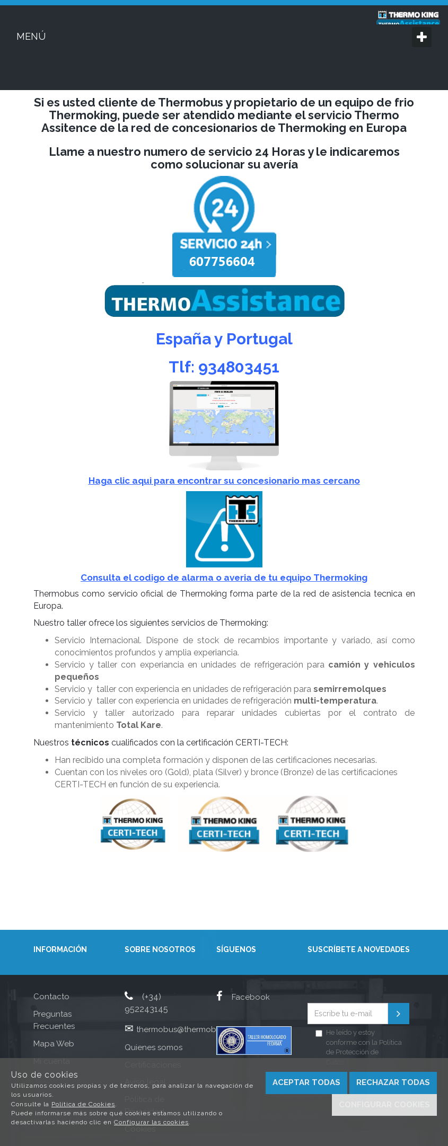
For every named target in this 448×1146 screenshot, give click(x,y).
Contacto (51, 996)
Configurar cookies (384, 1104)
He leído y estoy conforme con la (358, 1047)
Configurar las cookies (151, 1122)
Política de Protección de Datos (364, 1052)
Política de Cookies (83, 1104)
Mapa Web (53, 1044)
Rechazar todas (393, 1082)
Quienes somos (153, 1047)
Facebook (243, 997)
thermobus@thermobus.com (189, 1029)
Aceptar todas (306, 1082)
